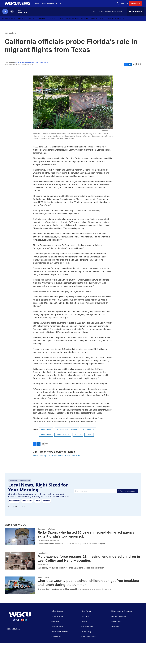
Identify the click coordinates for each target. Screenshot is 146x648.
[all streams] (135, 16)
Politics (78, 440)
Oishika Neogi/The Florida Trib (48, 545)
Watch (31, 24)
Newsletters (72, 24)
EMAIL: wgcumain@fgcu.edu (121, 616)
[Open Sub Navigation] (15, 24)
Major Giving (55, 626)
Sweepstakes (56, 642)
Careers (84, 626)
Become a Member (58, 621)
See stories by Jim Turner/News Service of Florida (56, 460)
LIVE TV (125, 6)
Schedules (7, 24)
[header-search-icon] (118, 6)
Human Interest (43, 582)
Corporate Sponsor (58, 632)
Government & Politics (46, 534)
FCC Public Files (87, 632)
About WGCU (86, 616)
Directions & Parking (118, 621)
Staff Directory (86, 621)
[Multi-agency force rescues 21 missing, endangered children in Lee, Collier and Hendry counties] (20, 566)
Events (84, 24)
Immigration (10, 38)
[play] (5, 16)
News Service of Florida (67, 435)
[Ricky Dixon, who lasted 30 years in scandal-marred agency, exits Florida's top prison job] (20, 541)
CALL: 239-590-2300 (88, 642)
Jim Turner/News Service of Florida (31, 67)
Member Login (115, 24)
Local (89, 440)
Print (138, 69)
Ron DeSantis (88, 435)
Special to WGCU (44, 570)
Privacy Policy (86, 637)
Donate (137, 6)
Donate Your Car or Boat (60, 637)
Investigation (42, 558)
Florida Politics (63, 440)
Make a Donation (57, 616)
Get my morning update (127, 496)
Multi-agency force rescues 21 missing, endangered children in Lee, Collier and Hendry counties (89, 563)
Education (55, 24)
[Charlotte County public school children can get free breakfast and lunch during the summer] (20, 590)
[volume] (12, 16)
